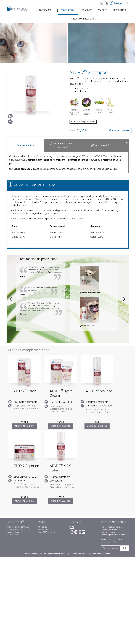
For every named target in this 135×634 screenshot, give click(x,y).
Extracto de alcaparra (86, 112)
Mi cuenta (42, 527)
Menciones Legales (33, 554)
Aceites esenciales (99, 111)
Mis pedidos (43, 529)
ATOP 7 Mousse (99, 391)
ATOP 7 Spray (25, 391)
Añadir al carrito (119, 130)
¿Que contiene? (100, 145)
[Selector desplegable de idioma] (126, 3)
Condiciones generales (100, 554)
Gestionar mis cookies (79, 554)
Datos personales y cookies (56, 554)
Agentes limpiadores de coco (74, 112)
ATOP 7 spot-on (26, 466)
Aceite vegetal (111, 111)
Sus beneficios (25, 145)
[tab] (25, 145)
